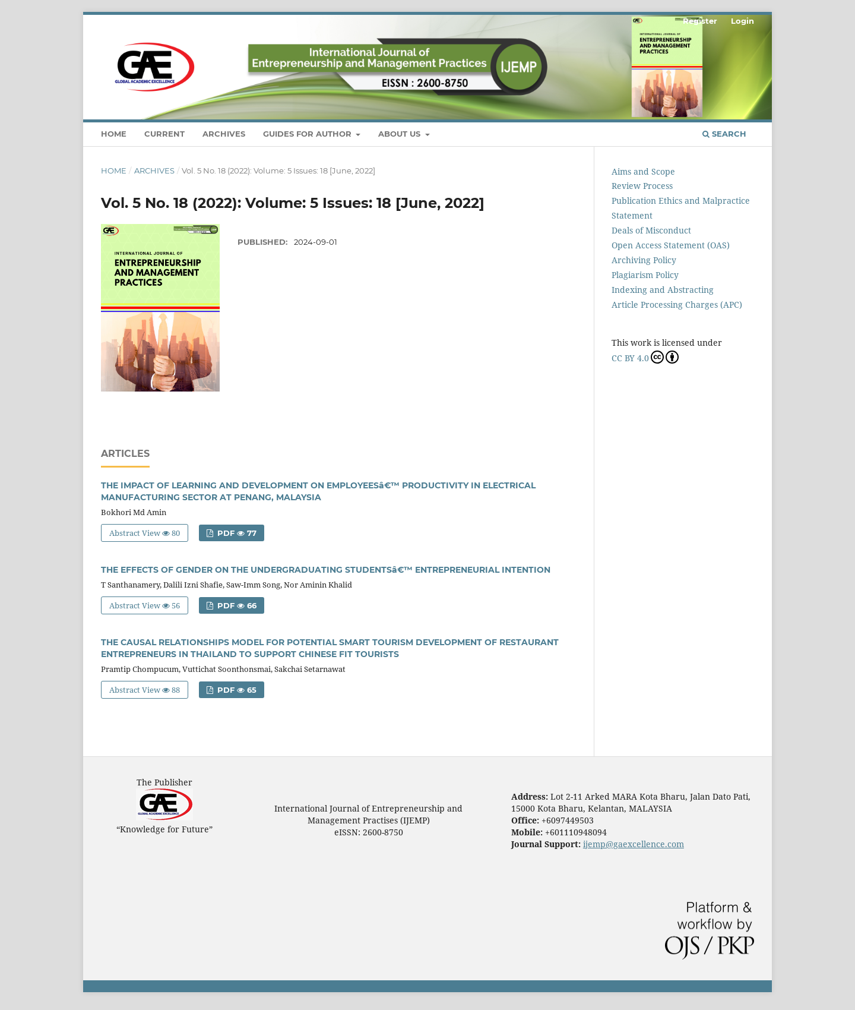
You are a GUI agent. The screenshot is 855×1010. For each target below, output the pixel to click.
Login (742, 21)
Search (724, 133)
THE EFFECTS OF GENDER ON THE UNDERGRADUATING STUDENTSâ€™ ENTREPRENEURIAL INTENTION (325, 569)
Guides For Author (308, 133)
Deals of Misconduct (651, 230)
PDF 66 (235, 605)
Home (113, 133)
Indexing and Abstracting (663, 289)
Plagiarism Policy (645, 274)
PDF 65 (235, 690)
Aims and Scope (643, 171)
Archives (223, 133)
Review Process (642, 185)
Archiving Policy (644, 260)
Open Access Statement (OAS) (671, 245)
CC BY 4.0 (645, 357)
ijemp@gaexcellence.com (633, 844)
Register (700, 21)
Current (164, 133)
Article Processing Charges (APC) (677, 304)
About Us (400, 133)
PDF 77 (235, 533)
